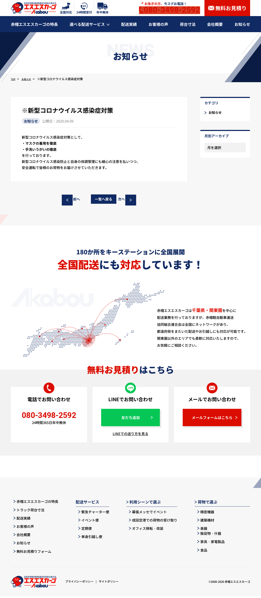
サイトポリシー (109, 583)
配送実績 (19, 519)
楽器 (200, 530)
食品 (225, 530)
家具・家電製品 (234, 521)
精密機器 (203, 513)
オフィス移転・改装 (143, 530)
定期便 (82, 530)
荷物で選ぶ (206, 504)
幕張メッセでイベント (145, 513)
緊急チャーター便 (91, 513)
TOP (14, 79)
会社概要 (19, 536)
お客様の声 (21, 528)
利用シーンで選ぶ (143, 504)
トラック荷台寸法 (26, 511)
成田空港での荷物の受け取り (150, 521)
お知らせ (29, 79)
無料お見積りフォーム (30, 553)
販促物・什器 (232, 513)
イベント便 (86, 521)
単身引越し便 (88, 538)
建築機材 (203, 521)
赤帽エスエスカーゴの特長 (33, 503)
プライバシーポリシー (79, 583)
